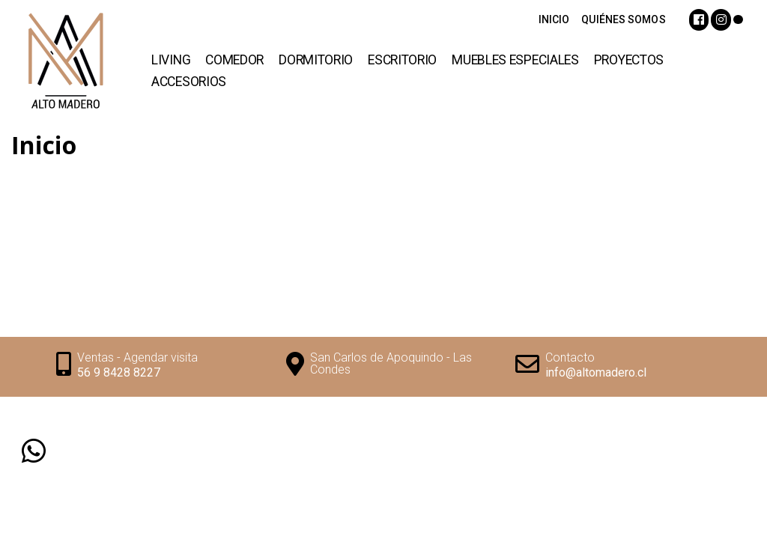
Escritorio (402, 59)
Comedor (234, 59)
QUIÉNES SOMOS (623, 19)
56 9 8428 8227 (118, 372)
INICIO (554, 19)
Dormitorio (316, 59)
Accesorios (188, 81)
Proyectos (629, 59)
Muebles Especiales (515, 59)
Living (170, 59)
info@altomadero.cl (595, 372)
